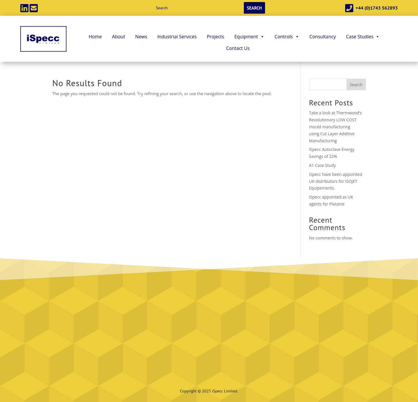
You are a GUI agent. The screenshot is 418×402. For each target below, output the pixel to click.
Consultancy (322, 36)
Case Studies (363, 36)
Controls (287, 36)
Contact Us (238, 48)
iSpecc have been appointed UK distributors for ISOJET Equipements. (335, 181)
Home (95, 36)
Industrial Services (177, 36)
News (141, 36)
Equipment (249, 36)
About (118, 36)
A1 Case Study (322, 165)
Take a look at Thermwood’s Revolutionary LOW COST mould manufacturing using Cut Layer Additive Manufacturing (335, 126)
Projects (215, 36)
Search (356, 84)
